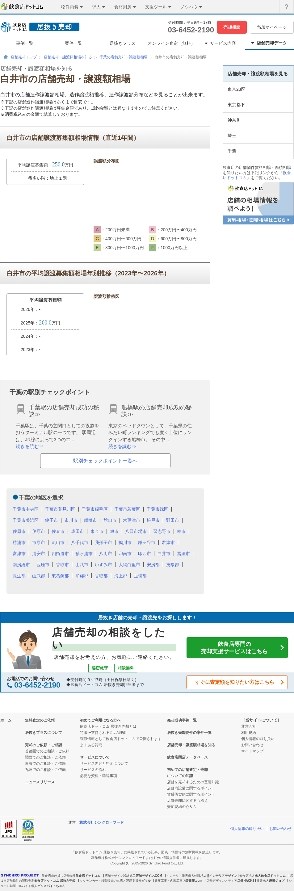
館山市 (109, 520)
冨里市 (183, 553)
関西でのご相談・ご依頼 (45, 757)
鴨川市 (125, 542)
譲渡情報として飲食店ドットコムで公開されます (121, 739)
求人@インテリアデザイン (218, 875)
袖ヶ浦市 (84, 553)
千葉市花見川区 (60, 509)
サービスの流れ (93, 770)
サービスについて (95, 757)
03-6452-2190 (191, 30)
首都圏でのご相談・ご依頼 (47, 751)
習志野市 (161, 531)
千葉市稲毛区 (95, 509)
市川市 (71, 520)
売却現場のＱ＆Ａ (181, 807)
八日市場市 (136, 531)
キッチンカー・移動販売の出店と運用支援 (109, 880)
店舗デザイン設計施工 (120, 875)
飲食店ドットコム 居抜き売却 (54, 880)
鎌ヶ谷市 (146, 542)
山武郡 (38, 575)
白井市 (164, 553)
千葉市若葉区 (127, 509)
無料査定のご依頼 (40, 720)
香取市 (62, 564)
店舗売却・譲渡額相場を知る (68, 57)
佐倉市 (58, 531)
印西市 (144, 553)
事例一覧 (24, 43)
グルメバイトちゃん (51, 886)
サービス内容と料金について (104, 763)
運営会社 (248, 726)
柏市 (181, 531)
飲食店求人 (247, 875)
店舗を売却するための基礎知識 (193, 782)
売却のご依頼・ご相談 (43, 745)
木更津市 (131, 520)
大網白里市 (129, 564)
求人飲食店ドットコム (270, 875)
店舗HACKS (245, 880)
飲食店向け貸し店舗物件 (59, 875)
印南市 (125, 553)
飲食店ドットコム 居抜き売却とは (108, 726)
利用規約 (248, 732)
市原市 (38, 542)
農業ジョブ (276, 880)
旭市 (114, 531)
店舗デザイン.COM (149, 875)
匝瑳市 (42, 564)
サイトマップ (252, 751)
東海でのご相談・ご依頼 (45, 763)
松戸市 (153, 520)
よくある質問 (91, 745)
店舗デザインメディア (221, 880)
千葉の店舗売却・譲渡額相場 (123, 57)
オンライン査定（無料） (171, 43)
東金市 (96, 531)
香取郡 (101, 575)
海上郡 (120, 575)
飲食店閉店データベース (187, 757)
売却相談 (232, 27)
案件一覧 (73, 43)
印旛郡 (81, 575)
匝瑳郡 (140, 575)
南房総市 (21, 564)
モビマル (144, 880)
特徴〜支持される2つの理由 (103, 732)
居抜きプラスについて (43, 732)
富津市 (19, 553)
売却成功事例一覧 (182, 720)
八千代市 (79, 542)
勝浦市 (19, 542)
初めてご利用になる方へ (100, 720)
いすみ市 (103, 564)
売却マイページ (272, 27)
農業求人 (263, 880)
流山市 (58, 542)
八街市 (105, 553)
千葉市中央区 (26, 509)
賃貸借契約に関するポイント (191, 794)
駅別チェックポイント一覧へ (105, 460)
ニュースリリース (40, 782)
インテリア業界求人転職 (183, 875)
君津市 (168, 542)
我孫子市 (103, 542)
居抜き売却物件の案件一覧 (189, 732)
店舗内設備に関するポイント (191, 788)
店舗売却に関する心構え (187, 800)
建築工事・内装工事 (169, 880)
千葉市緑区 (157, 509)
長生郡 (19, 575)
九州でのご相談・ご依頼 (45, 770)
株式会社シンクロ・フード (101, 822)
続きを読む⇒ (30, 446)
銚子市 (51, 520)
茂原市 (38, 531)
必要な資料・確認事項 (98, 776)
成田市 (77, 531)
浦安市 (38, 553)
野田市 (172, 520)
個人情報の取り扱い (258, 739)
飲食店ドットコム (88, 875)
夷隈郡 (172, 564)
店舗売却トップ (24, 57)
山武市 (81, 564)
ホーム (5, 720)
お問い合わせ (252, 745)
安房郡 (153, 564)
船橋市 (90, 520)
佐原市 (19, 531)
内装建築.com (192, 880)
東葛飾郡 (60, 575)
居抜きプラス (123, 43)
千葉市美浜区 (26, 520)
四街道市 (60, 553)
